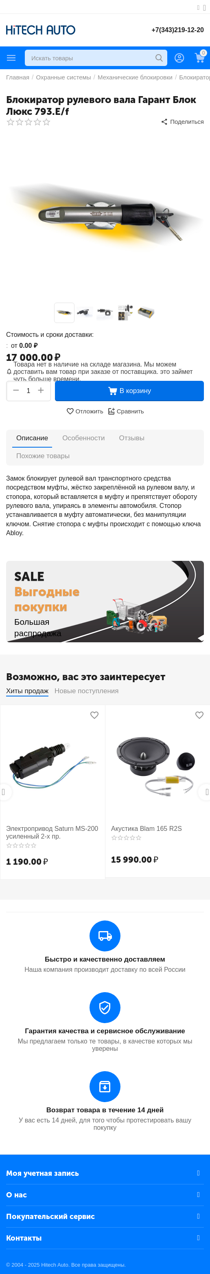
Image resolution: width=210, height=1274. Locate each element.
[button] (182, 121)
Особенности (84, 438)
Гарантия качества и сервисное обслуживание (105, 1031)
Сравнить (125, 411)
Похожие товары (43, 456)
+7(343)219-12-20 (177, 29)
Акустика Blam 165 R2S (146, 828)
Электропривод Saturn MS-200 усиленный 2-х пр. (52, 832)
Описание (32, 438)
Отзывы (131, 438)
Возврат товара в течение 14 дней (105, 1110)
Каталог (11, 58)
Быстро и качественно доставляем (105, 959)
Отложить (84, 411)
